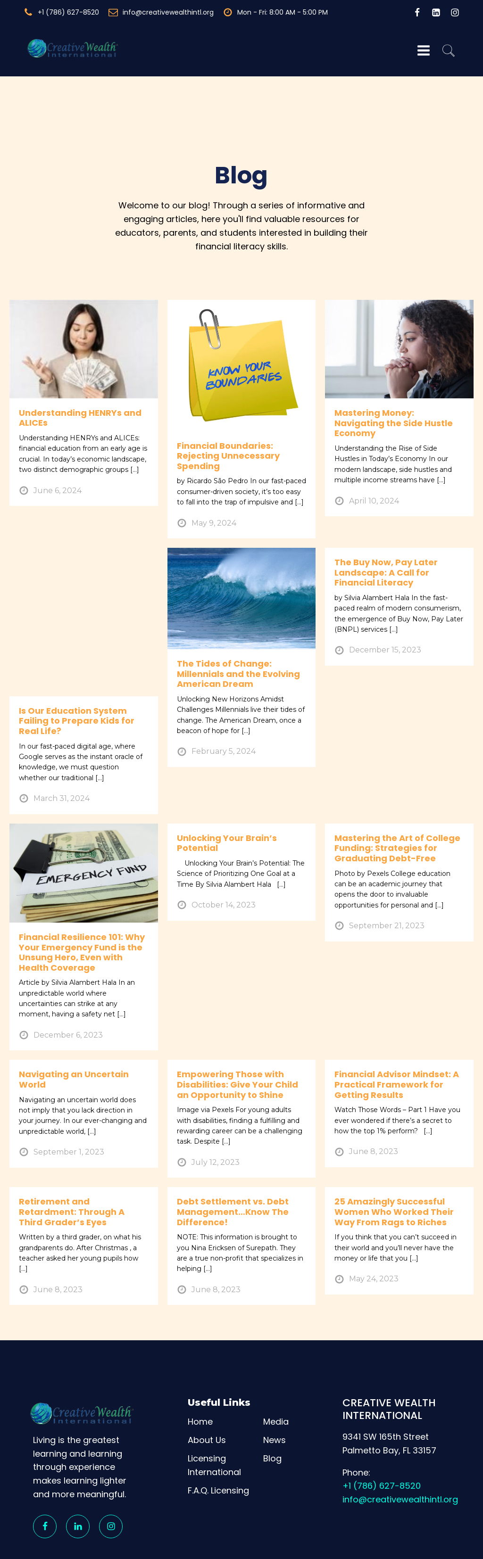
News (274, 1393)
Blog (272, 1411)
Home (200, 1375)
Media (276, 1375)
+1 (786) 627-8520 (381, 1439)
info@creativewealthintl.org (400, 1452)
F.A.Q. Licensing (218, 1443)
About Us (207, 1393)
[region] (241, 1525)
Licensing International (214, 1418)
